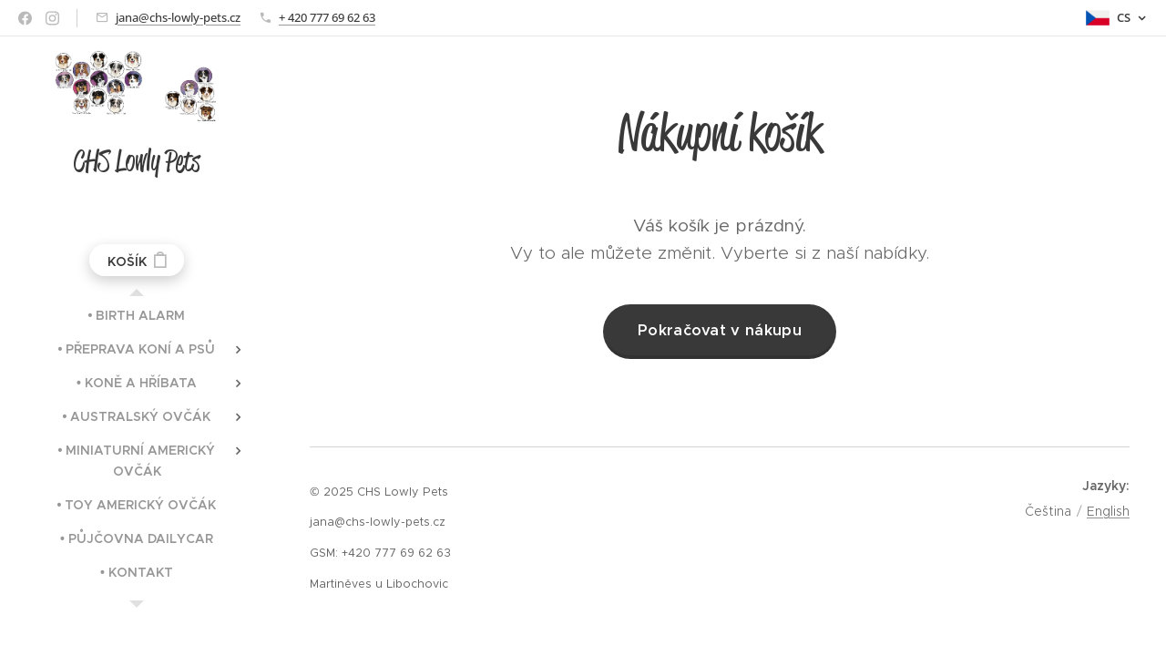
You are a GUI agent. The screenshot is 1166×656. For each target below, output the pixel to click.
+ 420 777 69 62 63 (327, 17)
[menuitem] (136, 315)
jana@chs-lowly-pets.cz (178, 17)
